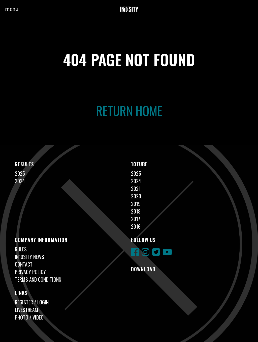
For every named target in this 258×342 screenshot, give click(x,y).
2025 (20, 173)
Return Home (129, 110)
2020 (136, 196)
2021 (136, 188)
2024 (20, 181)
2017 (135, 219)
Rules (21, 249)
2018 (136, 211)
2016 (136, 226)
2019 (136, 203)
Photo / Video (29, 317)
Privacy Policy (30, 272)
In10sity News (29, 256)
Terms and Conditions (38, 279)
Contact (24, 264)
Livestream (26, 309)
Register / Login (32, 302)
